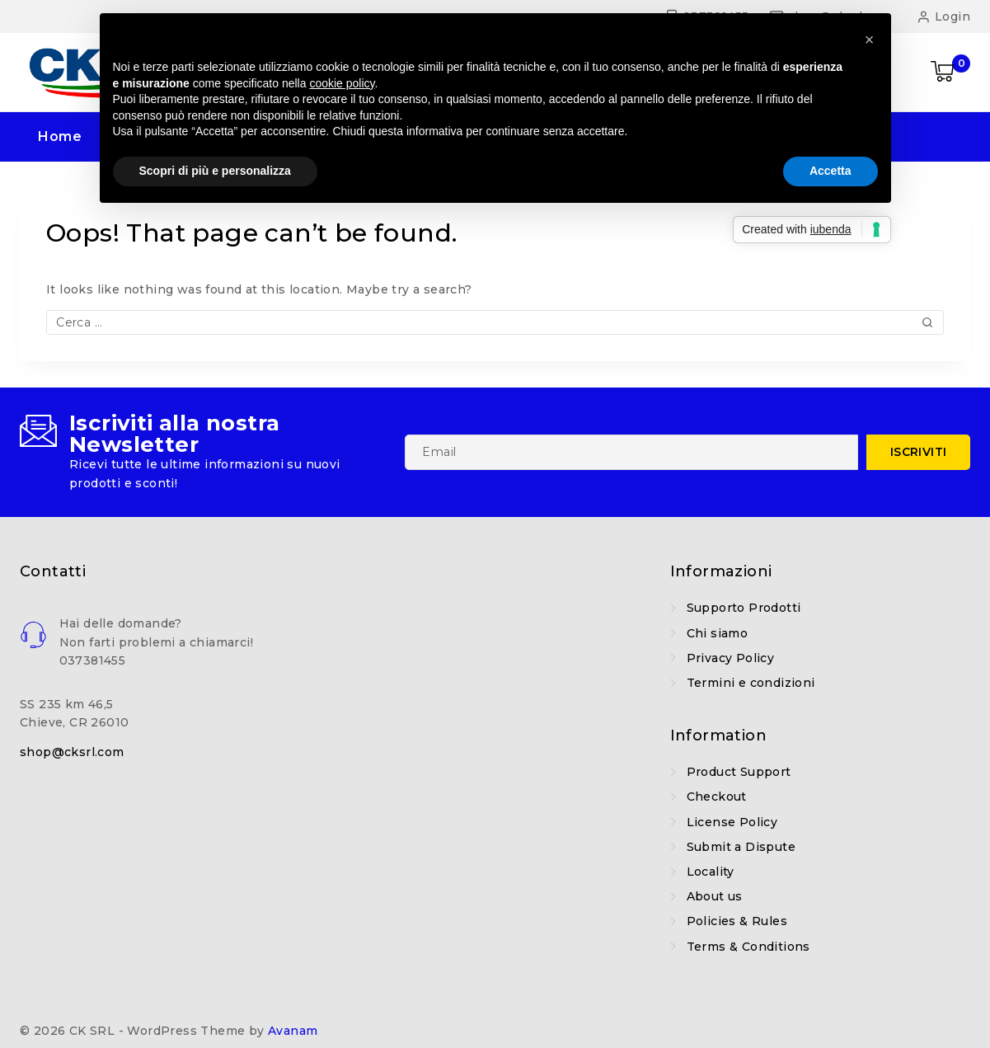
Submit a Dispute (741, 846)
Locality (710, 871)
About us (715, 896)
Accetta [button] (830, 170)
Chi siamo (717, 633)
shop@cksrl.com (72, 752)
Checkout (717, 796)
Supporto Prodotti (744, 607)
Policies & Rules (737, 921)
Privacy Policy (731, 658)
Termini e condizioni (751, 682)
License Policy (732, 822)
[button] (869, 39)
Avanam (292, 1030)
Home (60, 136)
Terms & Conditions (748, 946)
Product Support (739, 771)
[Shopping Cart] (950, 72)
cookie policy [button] (341, 83)
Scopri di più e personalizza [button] (215, 170)
